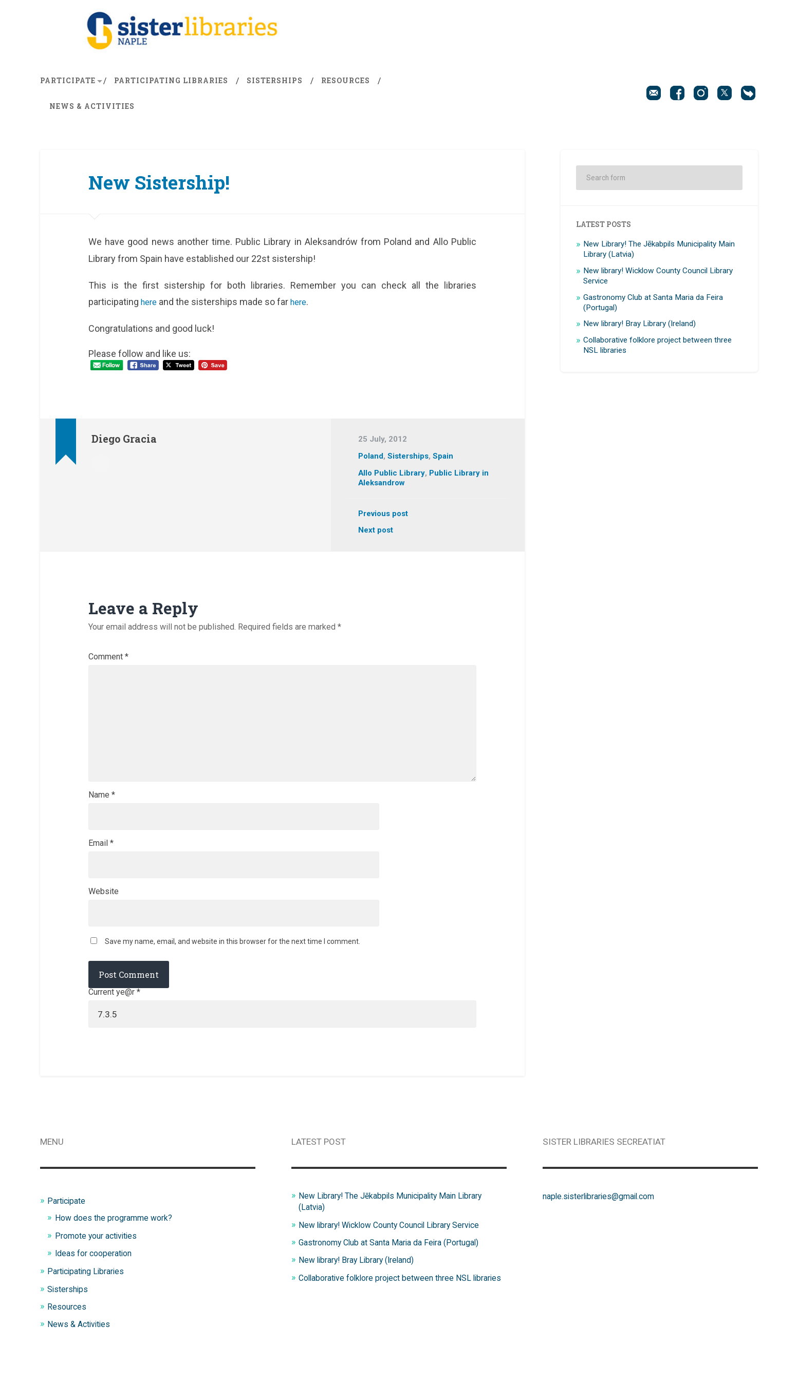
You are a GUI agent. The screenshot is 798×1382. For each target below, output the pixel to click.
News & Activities (92, 110)
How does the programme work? (118, 1239)
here (150, 305)
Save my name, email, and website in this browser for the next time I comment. (232, 961)
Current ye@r (114, 1012)
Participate (68, 84)
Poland (371, 459)
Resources (345, 84)
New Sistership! (166, 185)
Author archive (100, 466)
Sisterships (275, 84)
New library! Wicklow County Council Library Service (398, 1245)
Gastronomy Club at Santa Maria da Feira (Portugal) (398, 1263)
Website (103, 910)
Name (101, 810)
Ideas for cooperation (97, 1274)
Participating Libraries (171, 84)
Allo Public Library (391, 476)
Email (101, 860)
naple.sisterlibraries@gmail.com (605, 1217)
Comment (108, 660)
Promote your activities (100, 1256)
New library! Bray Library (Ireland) (639, 327)
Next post (376, 533)
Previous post (384, 517)
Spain (445, 459)
